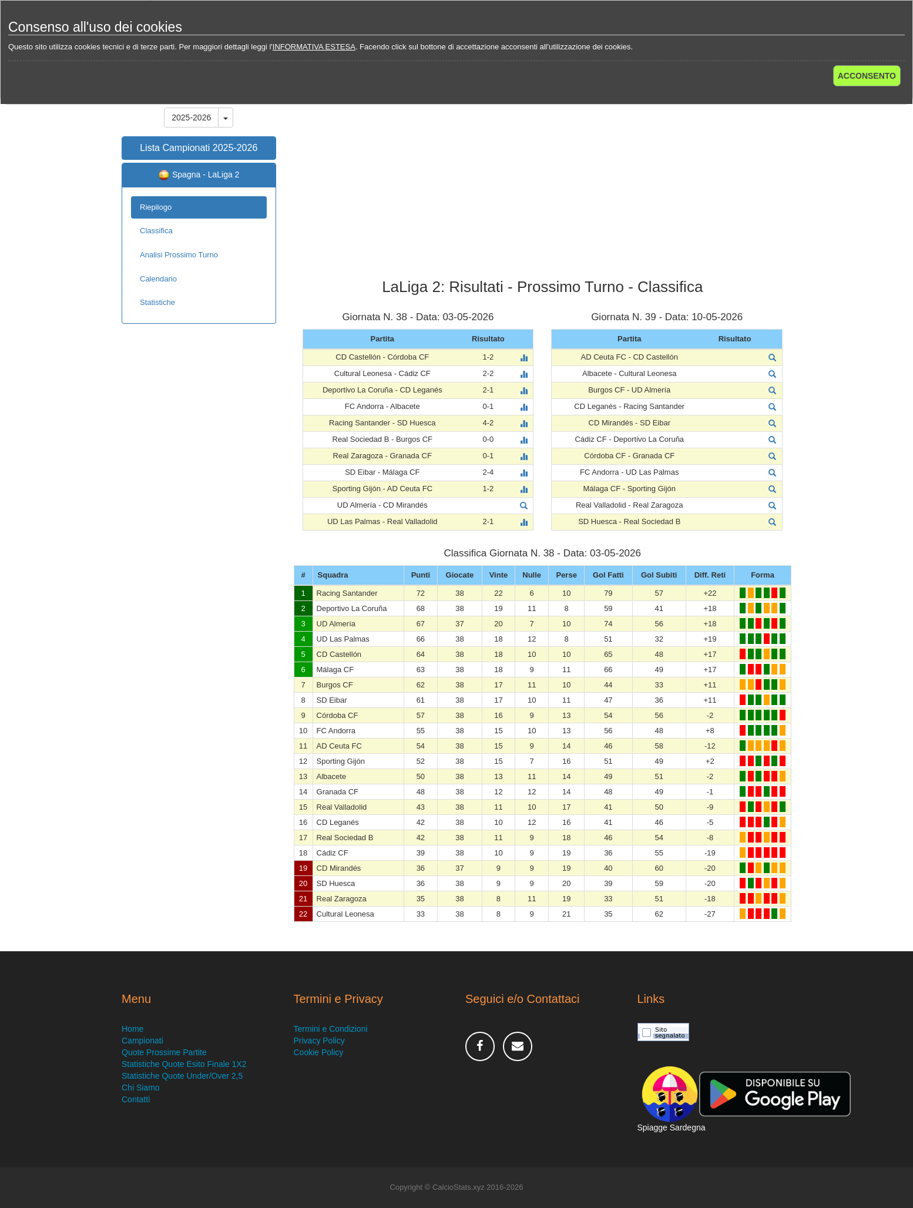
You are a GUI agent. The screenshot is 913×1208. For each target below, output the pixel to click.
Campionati (142, 1040)
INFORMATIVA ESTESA (314, 46)
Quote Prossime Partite (164, 1052)
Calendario (158, 278)
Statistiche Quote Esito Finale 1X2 (184, 1064)
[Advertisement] (543, 184)
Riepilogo (156, 207)
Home (132, 1028)
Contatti (136, 1099)
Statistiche (157, 302)
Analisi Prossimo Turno (179, 254)
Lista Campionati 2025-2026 (198, 148)
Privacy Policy (319, 1040)
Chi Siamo (141, 1087)
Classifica (156, 230)
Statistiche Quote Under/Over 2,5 (182, 1076)
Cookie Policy (319, 1052)
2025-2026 (191, 117)
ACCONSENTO (867, 75)
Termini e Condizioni (331, 1028)
